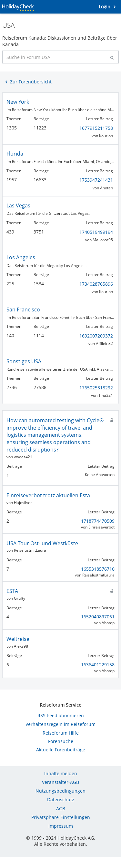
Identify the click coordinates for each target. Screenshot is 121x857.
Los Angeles (20, 257)
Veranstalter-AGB (60, 782)
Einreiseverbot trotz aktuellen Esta (48, 495)
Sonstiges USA (23, 361)
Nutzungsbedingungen (60, 791)
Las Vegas (18, 205)
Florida (14, 153)
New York (17, 101)
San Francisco (23, 309)
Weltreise (17, 639)
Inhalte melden (60, 773)
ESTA (12, 591)
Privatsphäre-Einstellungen (60, 817)
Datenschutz (60, 799)
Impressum (60, 826)
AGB (60, 808)
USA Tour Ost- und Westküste (42, 543)
